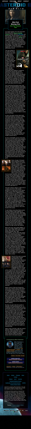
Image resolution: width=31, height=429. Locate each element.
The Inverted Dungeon (14, 349)
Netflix (20, 36)
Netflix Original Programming (15, 362)
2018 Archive (19, 366)
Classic (18, 405)
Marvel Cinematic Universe (15, 359)
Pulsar (17, 406)
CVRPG (18, 349)
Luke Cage (20, 34)
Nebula (13, 406)
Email (22, 355)
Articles (13, 366)
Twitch (13, 355)
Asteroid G (8, 366)
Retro (22, 405)
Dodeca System (10, 350)
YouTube (18, 355)
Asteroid (13, 405)
